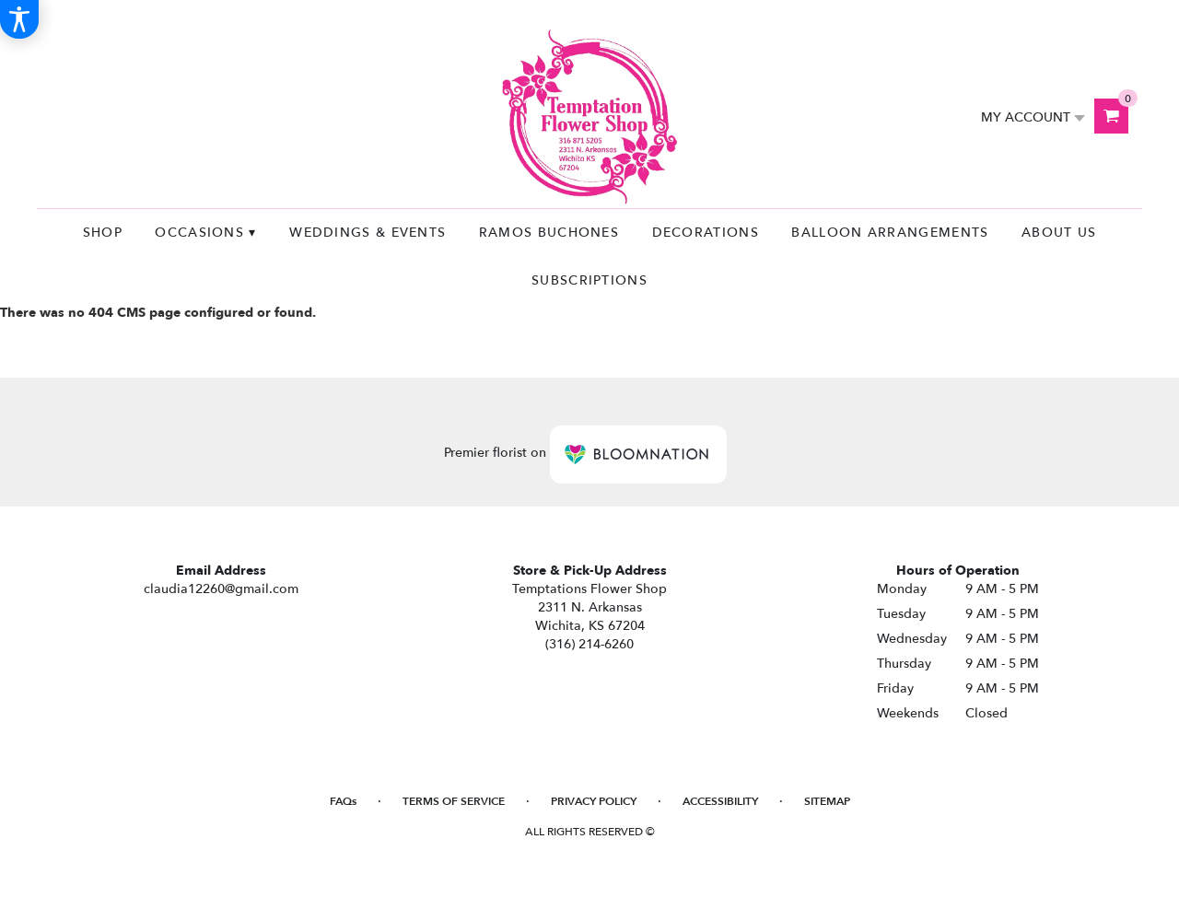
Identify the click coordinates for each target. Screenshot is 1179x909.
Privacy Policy (593, 801)
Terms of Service (454, 801)
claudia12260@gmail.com (221, 589)
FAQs (343, 801)
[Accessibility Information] (19, 19)
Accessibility (720, 801)
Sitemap (827, 801)
